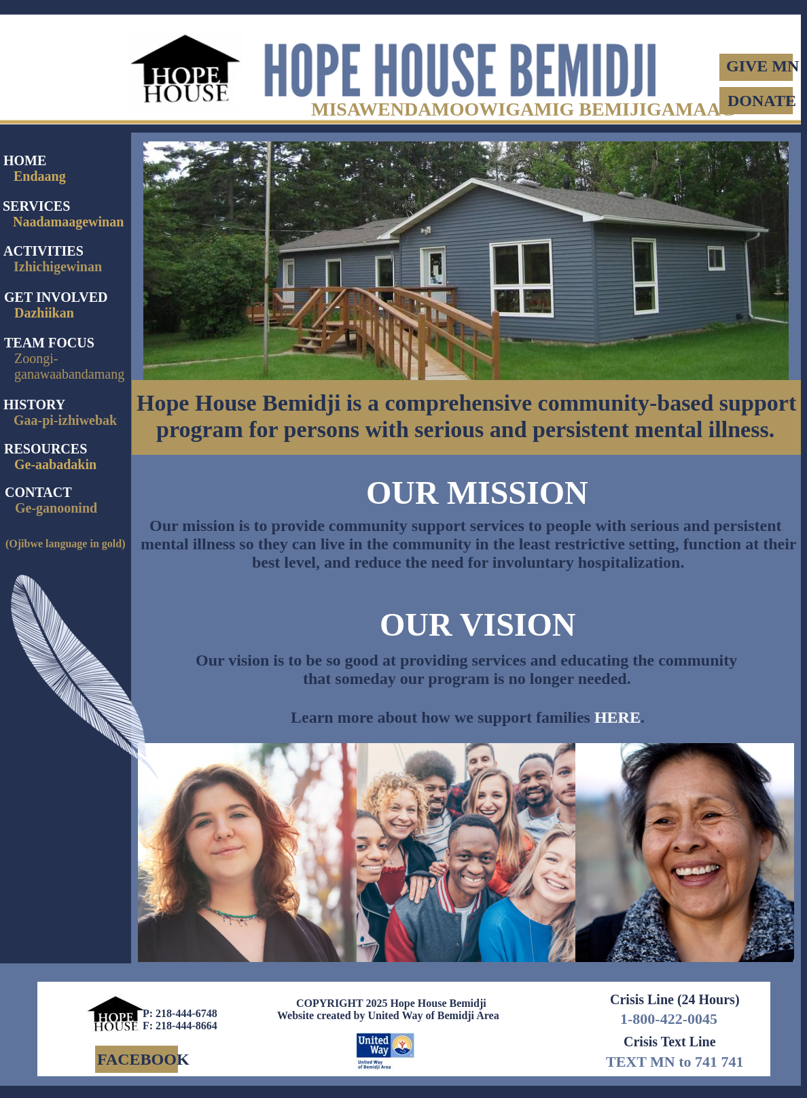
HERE (617, 717)
